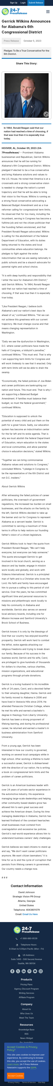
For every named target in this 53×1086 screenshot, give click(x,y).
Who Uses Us (26, 1014)
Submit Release (36, 3)
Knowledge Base (26, 1030)
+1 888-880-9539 (28, 939)
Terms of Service (29, 1082)
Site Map (41, 1082)
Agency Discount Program (26, 989)
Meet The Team (26, 1018)
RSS (26, 1034)
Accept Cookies (15, 1075)
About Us (26, 1009)
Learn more (13, 1064)
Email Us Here (30, 914)
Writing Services (26, 993)
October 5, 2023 (32, 41)
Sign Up (13, 3)
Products (26, 979)
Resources (26, 1025)
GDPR (33, 1067)
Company (26, 1004)
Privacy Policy (14, 1082)
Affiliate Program (26, 998)
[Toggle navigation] (48, 12)
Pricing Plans (26, 985)
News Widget (26, 1038)
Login (23, 3)
